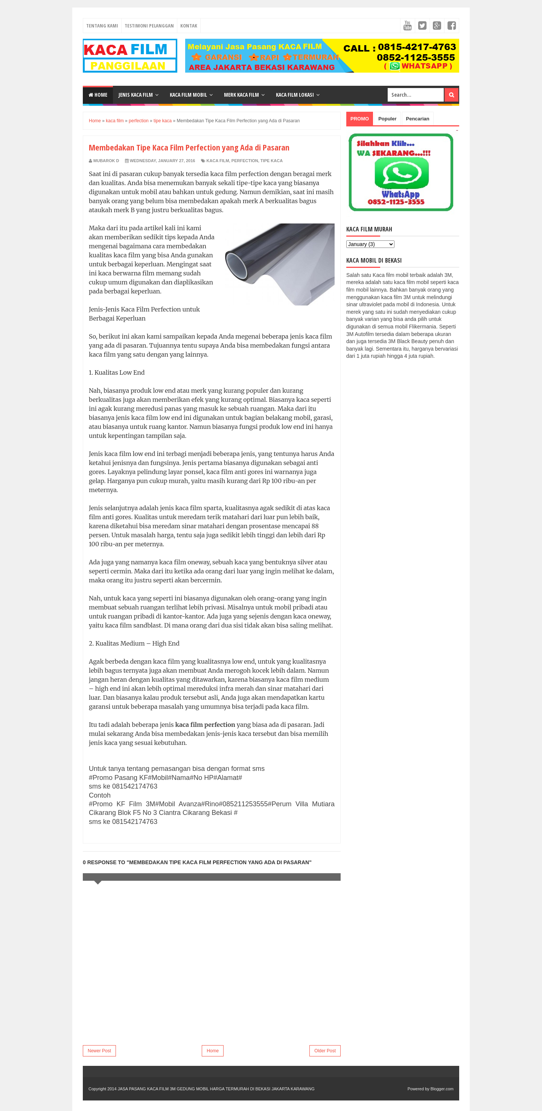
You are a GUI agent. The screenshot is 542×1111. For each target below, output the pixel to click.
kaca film (218, 160)
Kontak (188, 25)
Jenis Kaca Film (136, 94)
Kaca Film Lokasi (295, 94)
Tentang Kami (102, 25)
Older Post (325, 1050)
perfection (244, 160)
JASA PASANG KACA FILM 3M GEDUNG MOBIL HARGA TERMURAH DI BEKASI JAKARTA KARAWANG (216, 1089)
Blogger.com (442, 1089)
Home (97, 94)
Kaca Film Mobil (188, 94)
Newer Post (99, 1050)
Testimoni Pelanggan (149, 25)
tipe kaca (271, 160)
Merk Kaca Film (241, 94)
